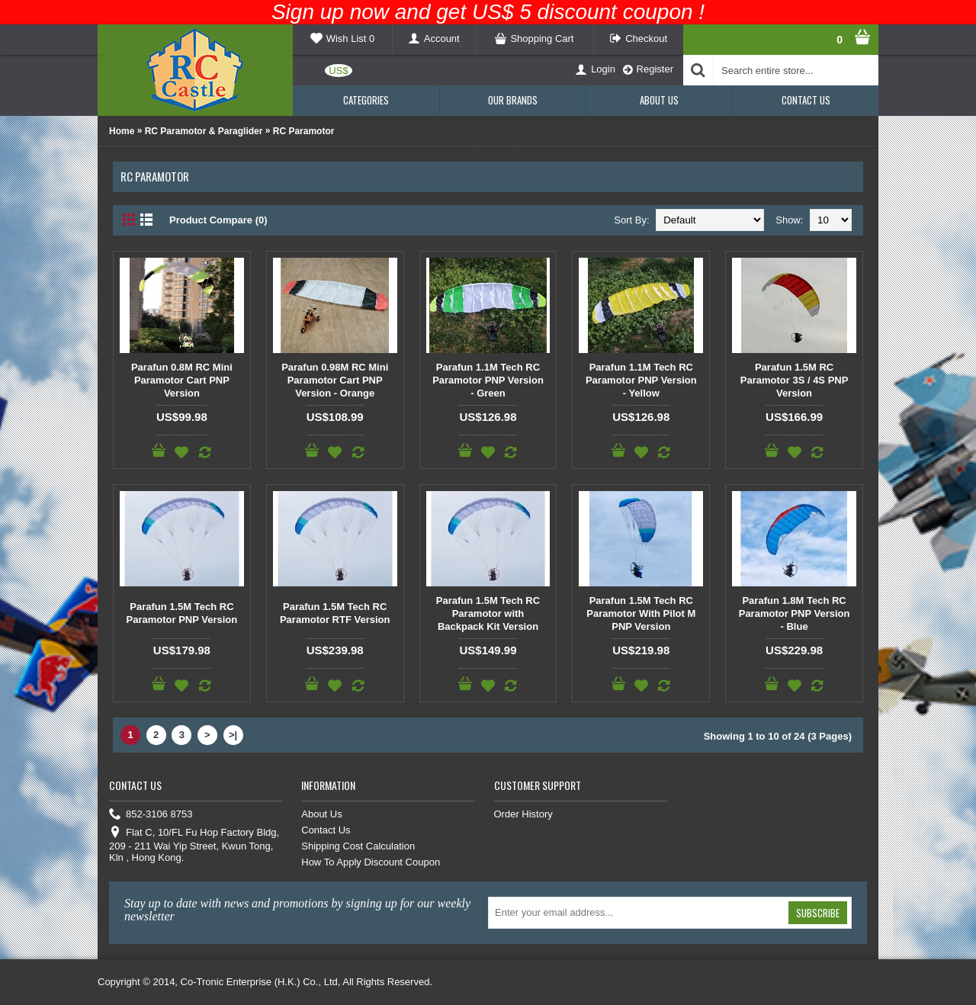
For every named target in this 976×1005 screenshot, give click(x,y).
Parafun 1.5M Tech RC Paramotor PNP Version (182, 613)
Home (121, 131)
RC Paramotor (304, 131)
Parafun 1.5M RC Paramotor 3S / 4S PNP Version (794, 380)
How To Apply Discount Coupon (370, 862)
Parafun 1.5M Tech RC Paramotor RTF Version (335, 613)
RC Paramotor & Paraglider (204, 131)
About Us (321, 814)
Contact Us (325, 830)
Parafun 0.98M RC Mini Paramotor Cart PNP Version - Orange (334, 380)
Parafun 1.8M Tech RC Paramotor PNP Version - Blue (794, 613)
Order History (523, 814)
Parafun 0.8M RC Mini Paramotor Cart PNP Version (182, 380)
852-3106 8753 (150, 814)
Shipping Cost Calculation (358, 846)
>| (233, 734)
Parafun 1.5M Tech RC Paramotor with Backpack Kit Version (488, 613)
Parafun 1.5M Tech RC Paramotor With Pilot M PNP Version (640, 613)
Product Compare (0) (218, 220)
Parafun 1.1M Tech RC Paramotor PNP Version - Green (488, 380)
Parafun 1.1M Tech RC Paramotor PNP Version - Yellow (641, 380)
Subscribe (818, 912)
